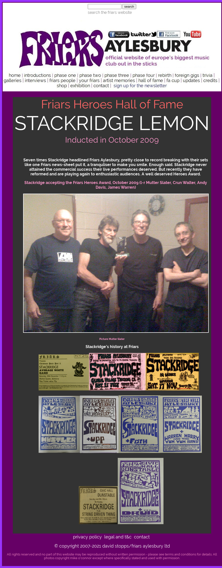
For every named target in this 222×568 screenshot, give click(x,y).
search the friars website (110, 12)
